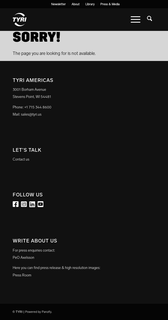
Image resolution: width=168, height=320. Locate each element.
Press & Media (110, 4)
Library (90, 4)
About (76, 4)
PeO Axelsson (23, 257)
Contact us (21, 159)
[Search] (150, 20)
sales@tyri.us (31, 114)
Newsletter (58, 4)
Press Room (22, 275)
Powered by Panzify (38, 312)
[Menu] (135, 20)
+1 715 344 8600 (37, 107)
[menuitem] (58, 4)
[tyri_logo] (70, 20)
